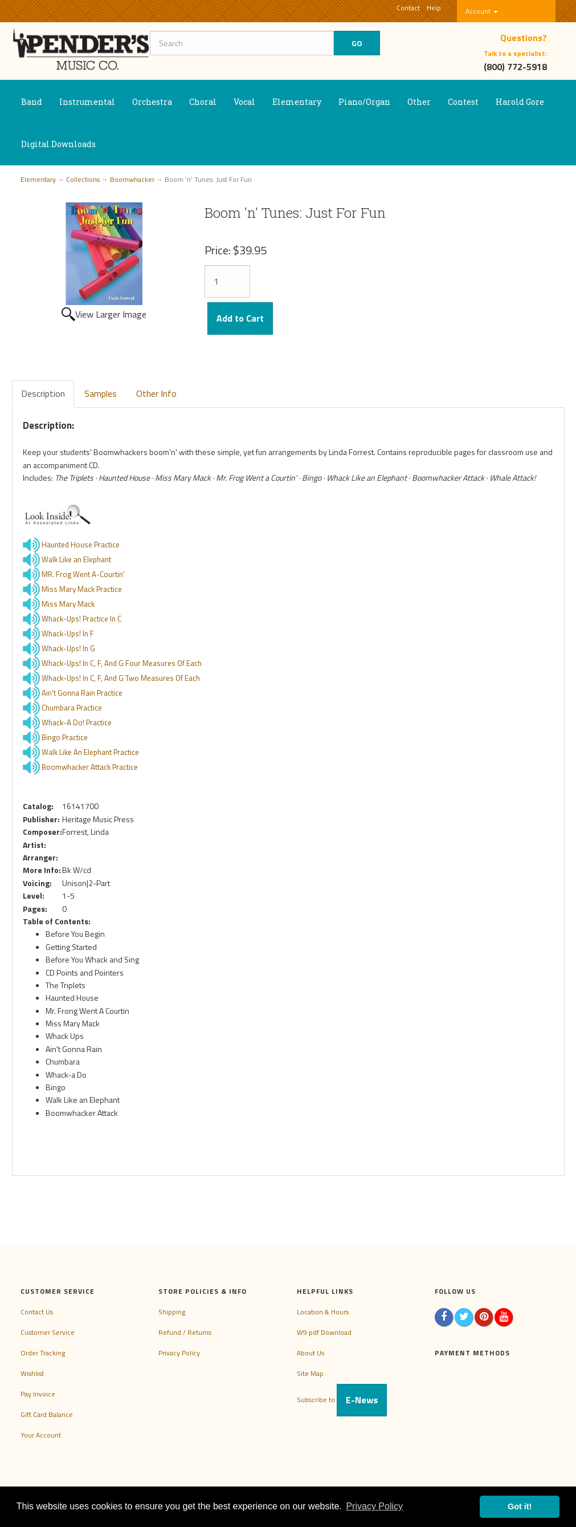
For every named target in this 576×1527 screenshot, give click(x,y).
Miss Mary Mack (68, 603)
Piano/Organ (364, 101)
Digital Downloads (58, 144)
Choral (202, 101)
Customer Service (48, 1332)
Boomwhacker (132, 179)
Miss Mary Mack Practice (82, 588)
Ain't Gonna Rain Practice (82, 692)
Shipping (171, 1311)
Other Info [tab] (156, 393)
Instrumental (87, 101)
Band (31, 101)
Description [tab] (43, 393)
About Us (310, 1352)
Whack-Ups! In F (68, 633)
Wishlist (32, 1373)
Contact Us (37, 1311)
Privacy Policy (179, 1352)
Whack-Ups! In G (68, 647)
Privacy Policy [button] (374, 1506)
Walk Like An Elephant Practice (90, 751)
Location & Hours (323, 1311)
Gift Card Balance (47, 1414)
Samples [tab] (100, 393)
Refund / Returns (184, 1332)
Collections (83, 179)
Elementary (296, 101)
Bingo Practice (65, 736)
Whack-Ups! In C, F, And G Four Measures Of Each (122, 662)
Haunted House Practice (81, 544)
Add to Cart (240, 318)
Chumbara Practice (72, 707)
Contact (408, 7)
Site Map (310, 1373)
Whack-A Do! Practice (77, 722)
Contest (463, 101)
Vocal (244, 101)
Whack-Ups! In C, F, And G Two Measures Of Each (121, 677)
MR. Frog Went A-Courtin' (83, 573)
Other (419, 101)
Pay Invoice (38, 1393)
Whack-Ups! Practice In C (81, 618)
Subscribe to (342, 1399)
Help (434, 7)
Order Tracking (43, 1352)
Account (481, 11)
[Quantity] (227, 281)
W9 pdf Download (324, 1332)
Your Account (41, 1434)
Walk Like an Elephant (76, 558)
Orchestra (152, 101)
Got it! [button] (520, 1506)
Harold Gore (520, 101)
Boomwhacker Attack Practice (90, 766)
